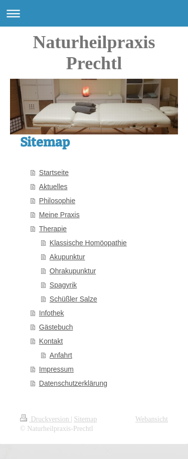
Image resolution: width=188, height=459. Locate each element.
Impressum (56, 369)
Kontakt (51, 341)
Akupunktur (67, 257)
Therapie (53, 229)
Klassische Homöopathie (88, 243)
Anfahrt (61, 355)
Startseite (54, 173)
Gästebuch (56, 327)
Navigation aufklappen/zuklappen (94, 13)
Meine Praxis (59, 215)
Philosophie (57, 201)
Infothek (51, 313)
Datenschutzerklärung (73, 383)
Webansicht (151, 419)
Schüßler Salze (73, 299)
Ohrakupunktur (73, 271)
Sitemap (85, 419)
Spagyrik (63, 285)
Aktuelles (53, 187)
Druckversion (45, 419)
